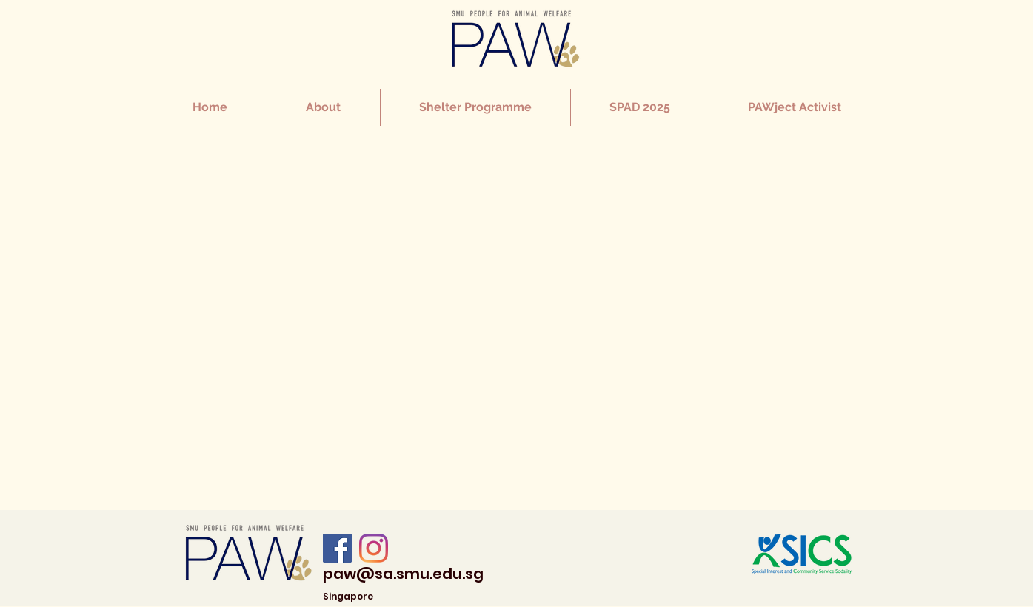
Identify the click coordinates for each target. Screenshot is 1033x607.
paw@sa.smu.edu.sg (403, 573)
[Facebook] (337, 548)
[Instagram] (373, 548)
